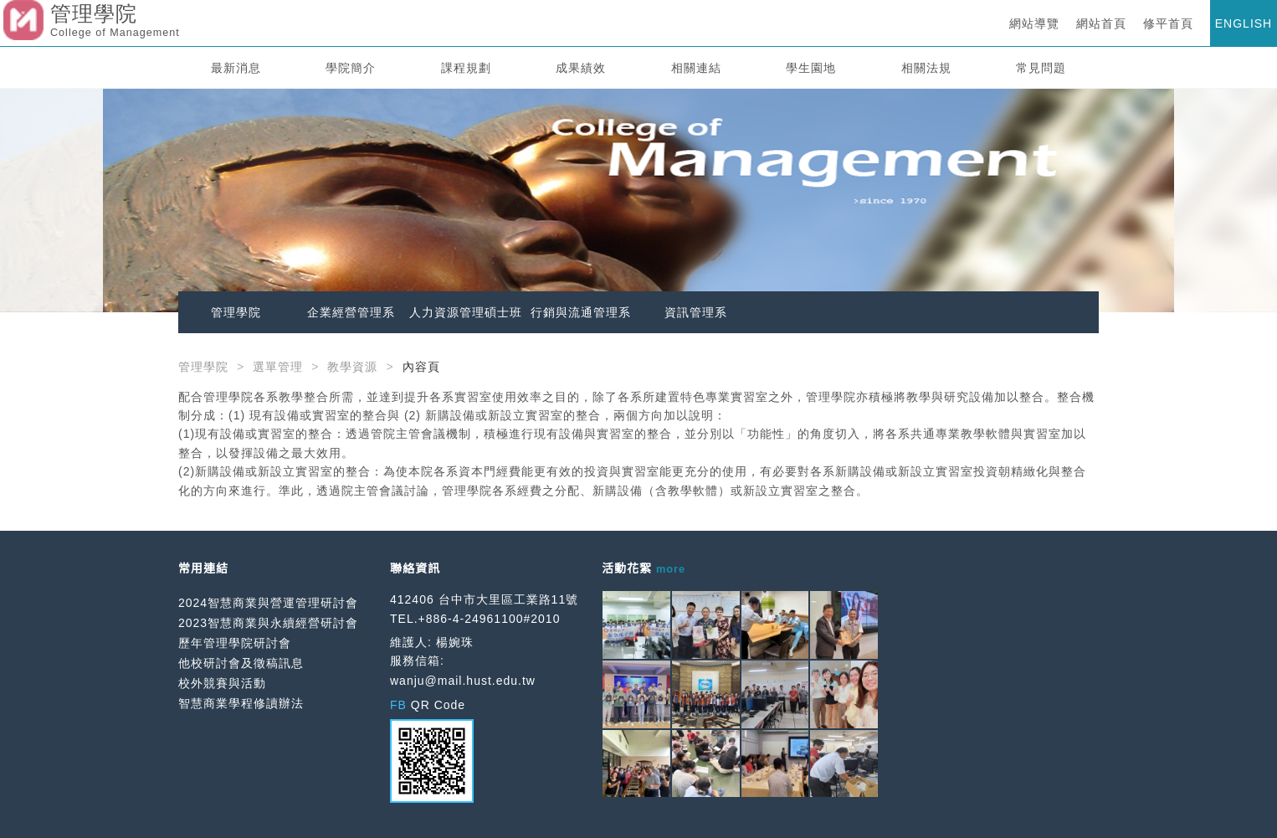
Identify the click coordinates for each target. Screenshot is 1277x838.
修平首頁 (1168, 23)
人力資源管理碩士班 (465, 312)
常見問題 (1041, 68)
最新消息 (236, 68)
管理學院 (236, 312)
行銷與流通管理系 (581, 312)
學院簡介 (351, 68)
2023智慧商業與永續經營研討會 (268, 623)
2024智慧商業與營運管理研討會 (268, 602)
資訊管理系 (695, 312)
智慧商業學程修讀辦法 (241, 703)
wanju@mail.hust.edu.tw (463, 680)
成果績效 (581, 68)
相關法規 (926, 68)
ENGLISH (1243, 23)
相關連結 (696, 68)
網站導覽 (1034, 23)
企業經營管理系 (351, 312)
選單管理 (278, 366)
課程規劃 (466, 68)
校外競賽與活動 (222, 683)
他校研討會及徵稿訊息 (241, 663)
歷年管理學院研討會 (234, 643)
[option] (638, 200)
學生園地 (811, 68)
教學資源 (352, 366)
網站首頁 (1101, 23)
